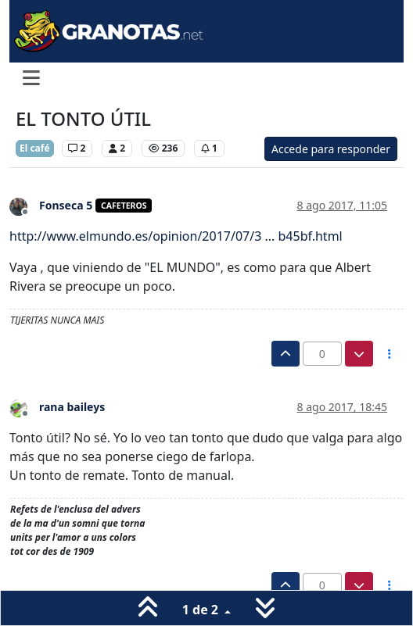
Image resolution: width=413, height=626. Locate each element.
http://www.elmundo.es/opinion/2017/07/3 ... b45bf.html (176, 236)
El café (35, 148)
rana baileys (72, 406)
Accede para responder (330, 148)
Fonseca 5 (65, 205)
